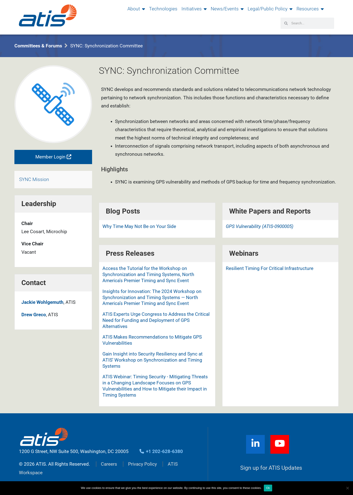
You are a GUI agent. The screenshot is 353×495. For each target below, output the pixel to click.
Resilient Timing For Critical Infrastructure (269, 268)
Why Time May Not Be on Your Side (139, 226)
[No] (347, 488)
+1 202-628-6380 (161, 451)
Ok (268, 488)
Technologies (163, 9)
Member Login (53, 157)
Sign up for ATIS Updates (271, 468)
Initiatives (194, 9)
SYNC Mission (34, 179)
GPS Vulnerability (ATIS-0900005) (259, 226)
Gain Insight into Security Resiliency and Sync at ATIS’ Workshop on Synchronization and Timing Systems (152, 360)
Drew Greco (33, 314)
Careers (109, 464)
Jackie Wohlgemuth (42, 302)
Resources (310, 9)
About (136, 9)
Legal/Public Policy (270, 9)
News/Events (227, 9)
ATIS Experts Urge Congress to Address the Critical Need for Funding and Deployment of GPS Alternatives (156, 320)
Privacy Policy (142, 464)
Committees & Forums (38, 46)
